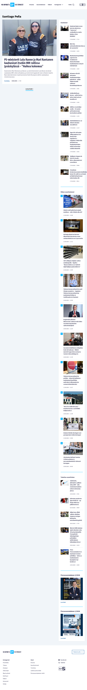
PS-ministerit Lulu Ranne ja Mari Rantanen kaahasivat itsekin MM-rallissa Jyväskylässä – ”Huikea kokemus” (28, 63)
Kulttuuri (5, 676)
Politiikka (7, 81)
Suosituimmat (41, 5)
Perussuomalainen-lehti (38, 673)
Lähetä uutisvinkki (36, 671)
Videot (50, 5)
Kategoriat (59, 5)
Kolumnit (5, 681)
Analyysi (5, 668)
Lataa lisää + (29, 89)
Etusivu (31, 5)
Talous (5, 665)
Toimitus (33, 668)
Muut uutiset (6, 673)
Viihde (4, 684)
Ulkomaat (6, 671)
